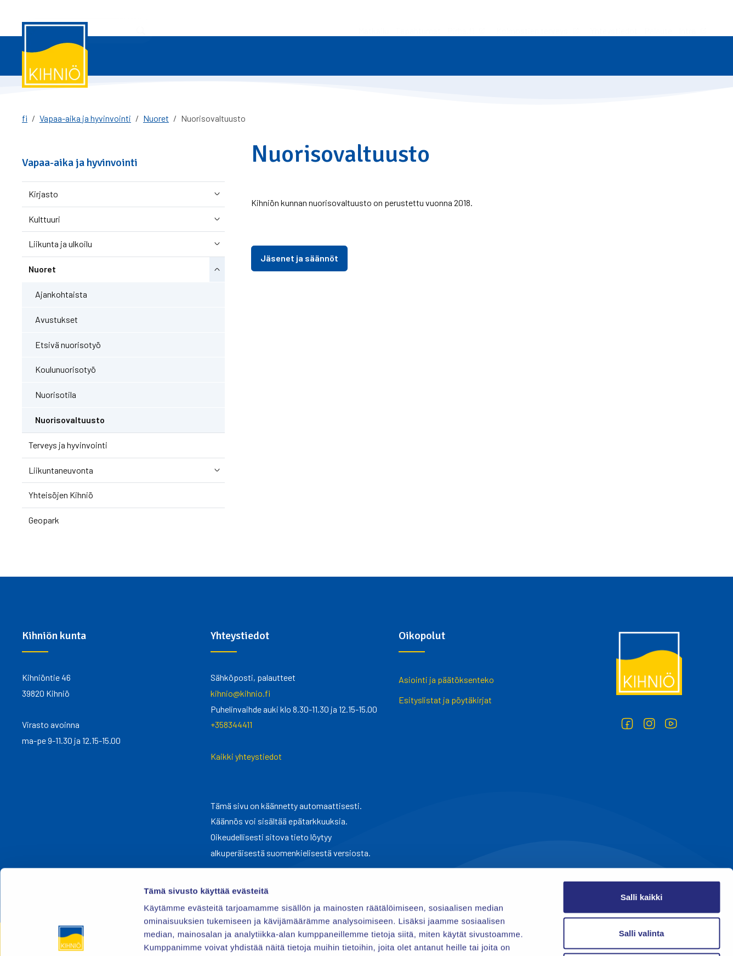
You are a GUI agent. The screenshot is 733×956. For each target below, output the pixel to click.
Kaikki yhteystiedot (246, 756)
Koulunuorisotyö (65, 369)
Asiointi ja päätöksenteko (148, 55)
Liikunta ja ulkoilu (60, 243)
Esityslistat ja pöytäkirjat (445, 700)
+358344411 (231, 724)
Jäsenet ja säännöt (299, 258)
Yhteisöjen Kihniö (61, 495)
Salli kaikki (642, 812)
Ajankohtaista (61, 294)
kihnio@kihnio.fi (240, 693)
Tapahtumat (273, 18)
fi (24, 118)
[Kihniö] (55, 55)
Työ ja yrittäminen (251, 55)
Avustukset (56, 319)
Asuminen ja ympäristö (561, 55)
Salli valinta (641, 848)
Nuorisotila (55, 394)
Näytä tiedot (586, 934)
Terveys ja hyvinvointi (68, 445)
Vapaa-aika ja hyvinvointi (457, 55)
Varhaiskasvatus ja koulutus (350, 55)
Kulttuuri (44, 219)
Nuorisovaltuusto (70, 419)
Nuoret (156, 118)
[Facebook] (627, 723)
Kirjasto (43, 194)
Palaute (513, 18)
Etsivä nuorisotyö (68, 344)
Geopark (44, 520)
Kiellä (641, 884)
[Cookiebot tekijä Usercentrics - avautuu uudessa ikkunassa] (71, 934)
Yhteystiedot (468, 18)
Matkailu (228, 18)
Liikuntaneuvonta (61, 470)
